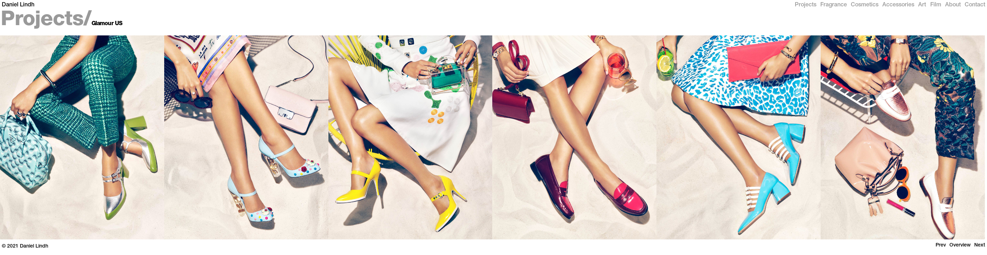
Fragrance (833, 5)
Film (935, 5)
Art (922, 5)
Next (979, 245)
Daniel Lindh (18, 5)
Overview (960, 245)
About (953, 5)
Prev (941, 245)
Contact (975, 5)
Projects (805, 5)
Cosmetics (864, 5)
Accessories (898, 5)
